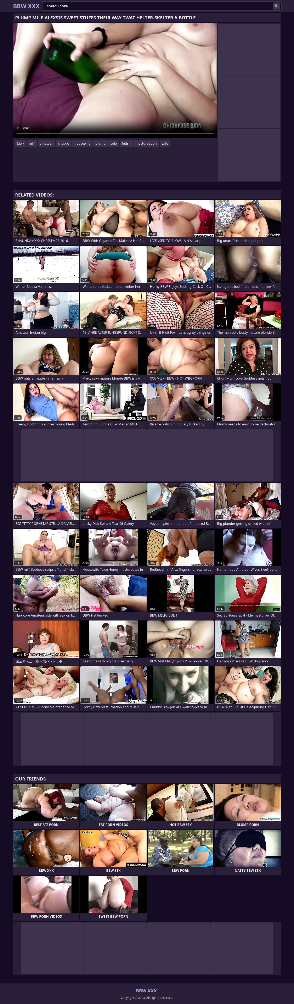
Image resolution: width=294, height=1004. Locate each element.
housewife (82, 143)
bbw (20, 143)
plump (100, 143)
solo (114, 143)
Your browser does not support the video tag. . (115, 80)
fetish (126, 143)
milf (32, 143)
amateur (46, 143)
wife (165, 143)
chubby (63, 143)
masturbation (146, 143)
